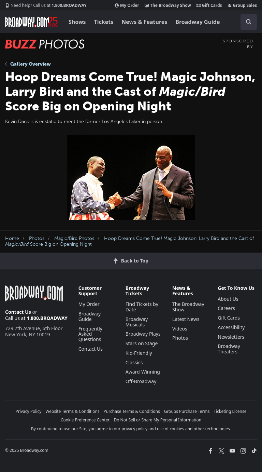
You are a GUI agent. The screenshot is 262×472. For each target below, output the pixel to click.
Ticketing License (230, 411)
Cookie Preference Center (85, 420)
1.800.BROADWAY (46, 5)
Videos (179, 328)
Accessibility (231, 327)
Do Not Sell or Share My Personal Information (157, 420)
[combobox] (246, 22)
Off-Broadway (141, 381)
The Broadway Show (168, 5)
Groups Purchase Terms (187, 411)
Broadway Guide (197, 22)
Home (12, 238)
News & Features (144, 22)
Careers (226, 308)
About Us (228, 299)
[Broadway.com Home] (31, 22)
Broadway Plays (143, 334)
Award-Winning (143, 371)
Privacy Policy (29, 411)
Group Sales (242, 5)
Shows (77, 22)
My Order (127, 5)
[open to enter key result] (249, 22)
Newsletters (231, 337)
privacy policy (134, 429)
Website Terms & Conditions (72, 411)
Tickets (104, 22)
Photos (36, 238)
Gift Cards (209, 5)
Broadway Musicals (137, 322)
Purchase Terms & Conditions (132, 411)
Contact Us (18, 312)
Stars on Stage (142, 343)
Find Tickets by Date (142, 307)
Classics (134, 362)
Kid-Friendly (139, 353)
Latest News (186, 319)
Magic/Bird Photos (74, 238)
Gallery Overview (28, 64)
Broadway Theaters (229, 349)
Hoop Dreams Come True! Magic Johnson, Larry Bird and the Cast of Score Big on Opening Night (129, 241)
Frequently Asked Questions (90, 334)
